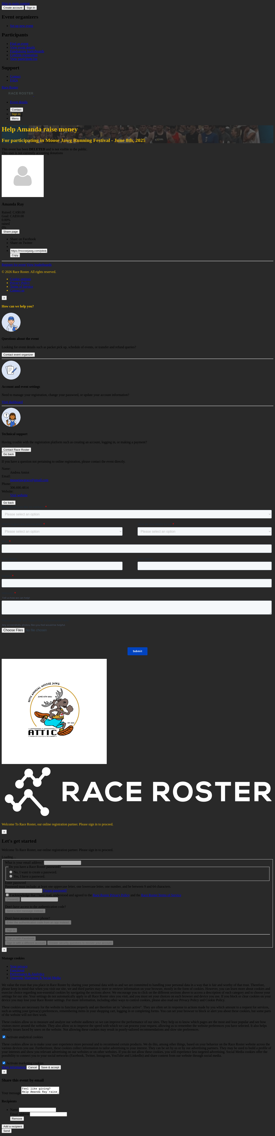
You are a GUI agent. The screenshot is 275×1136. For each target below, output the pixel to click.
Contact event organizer (18, 354)
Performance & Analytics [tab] (27, 974)
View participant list (23, 59)
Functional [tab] (17, 970)
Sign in (30, 7)
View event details (22, 47)
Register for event (14, 264)
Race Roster (10, 87)
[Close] (4, 298)
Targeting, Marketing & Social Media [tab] (35, 978)
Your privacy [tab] (19, 966)
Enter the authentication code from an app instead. (38, 922)
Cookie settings (20, 279)
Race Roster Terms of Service (161, 895)
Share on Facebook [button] (23, 239)
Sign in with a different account (26, 942)
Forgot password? (55, 890)
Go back (8, 454)
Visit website (19, 495)
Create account (12, 7)
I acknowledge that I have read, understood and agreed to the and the (95, 895)
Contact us (17, 290)
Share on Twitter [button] (21, 243)
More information (14, 1067)
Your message (11, 1094)
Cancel (32, 1067)
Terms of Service (21, 286)
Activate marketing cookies (23, 1063)
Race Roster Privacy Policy (111, 895)
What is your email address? (24, 862)
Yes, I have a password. (29, 876)
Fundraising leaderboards (27, 51)
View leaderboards (38, 264)
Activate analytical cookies (23, 1037)
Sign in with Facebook (20, 938)
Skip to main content (16, 3)
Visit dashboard (12, 402)
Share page (10, 231)
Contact (15, 76)
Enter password (15, 882)
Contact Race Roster (16, 449)
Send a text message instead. (25, 910)
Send (6, 1132)
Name (14, 1111)
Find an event (19, 43)
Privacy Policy (20, 283)
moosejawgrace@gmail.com (29, 480)
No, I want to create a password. (35, 872)
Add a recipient (12, 1127)
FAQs (14, 80)
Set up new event (21, 26)
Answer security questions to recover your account (80, 942)
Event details (19, 102)
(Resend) (12, 899)
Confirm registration (24, 55)
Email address (20, 1115)
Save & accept (50, 1067)
